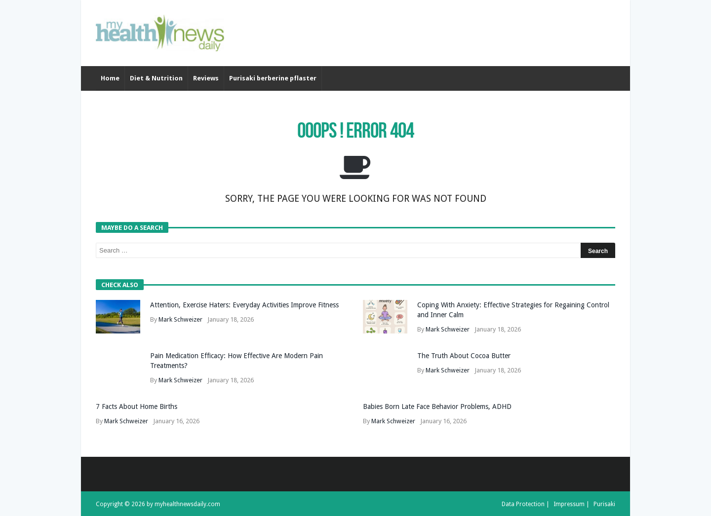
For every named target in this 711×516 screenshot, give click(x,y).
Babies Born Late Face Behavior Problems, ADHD (437, 406)
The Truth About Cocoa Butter (464, 356)
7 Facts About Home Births (136, 406)
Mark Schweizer (180, 319)
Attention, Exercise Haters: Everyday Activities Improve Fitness (244, 305)
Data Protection (523, 504)
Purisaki (604, 504)
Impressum (569, 504)
